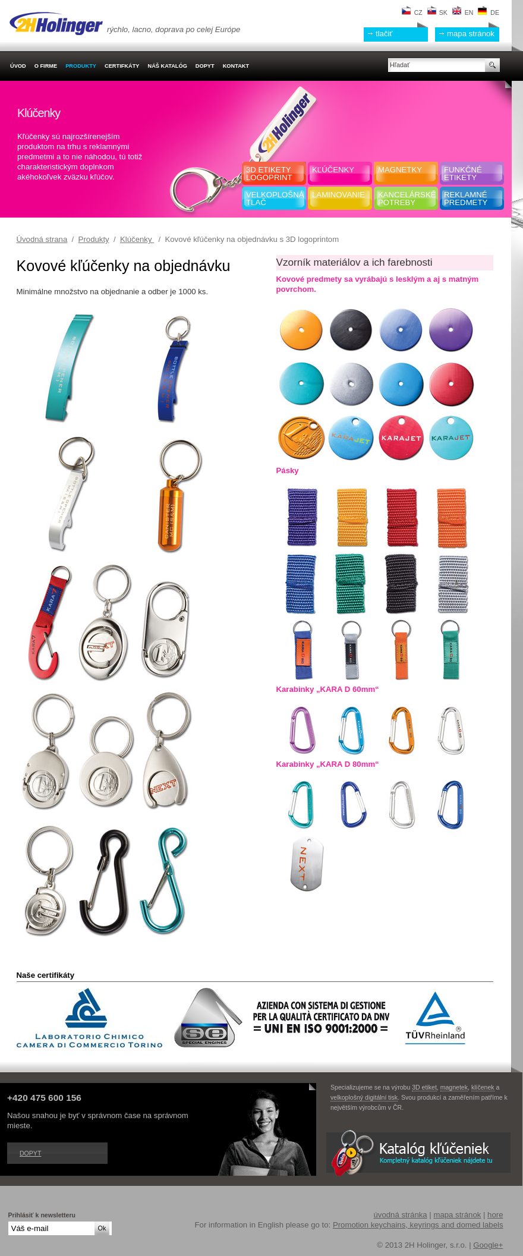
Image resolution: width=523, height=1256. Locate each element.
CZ (412, 12)
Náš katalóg (167, 66)
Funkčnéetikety (463, 173)
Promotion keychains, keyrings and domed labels (418, 1224)
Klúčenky (137, 239)
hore (495, 1214)
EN (463, 12)
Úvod (18, 66)
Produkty (93, 239)
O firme (45, 66)
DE (488, 12)
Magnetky (400, 169)
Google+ (488, 1245)
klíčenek (482, 1087)
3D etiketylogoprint (269, 173)
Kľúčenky (333, 169)
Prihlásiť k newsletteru (42, 1215)
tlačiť (384, 33)
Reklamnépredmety (465, 198)
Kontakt (236, 66)
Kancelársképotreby (407, 198)
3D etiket (424, 1087)
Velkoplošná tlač (275, 198)
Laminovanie (338, 194)
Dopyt (30, 1153)
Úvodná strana (42, 239)
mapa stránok (470, 33)
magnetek (454, 1087)
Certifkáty (122, 66)
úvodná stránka (400, 1214)
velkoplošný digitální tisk (364, 1097)
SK (437, 12)
